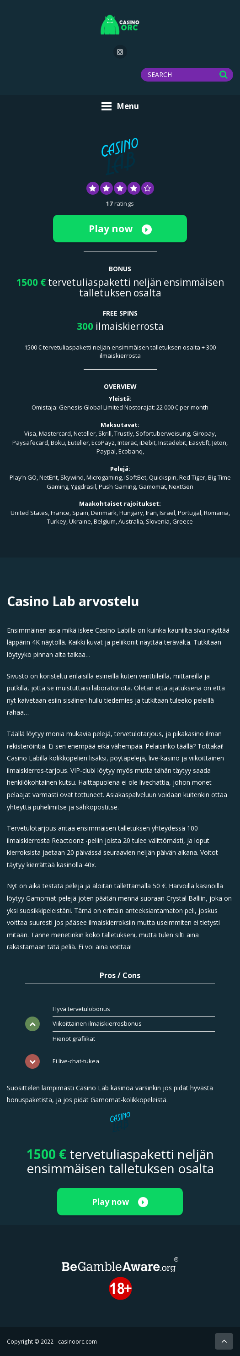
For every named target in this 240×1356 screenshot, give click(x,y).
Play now (120, 228)
